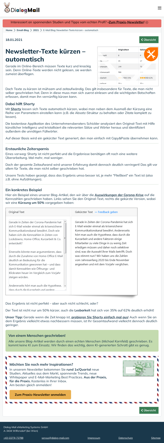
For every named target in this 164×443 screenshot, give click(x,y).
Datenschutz (126, 437)
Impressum (94, 437)
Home (9, 30)
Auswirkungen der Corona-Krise (119, 195)
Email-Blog (23, 30)
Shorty (16, 109)
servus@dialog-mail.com (55, 437)
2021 (36, 30)
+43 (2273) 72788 (13, 437)
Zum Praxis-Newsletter (126, 22)
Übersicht (150, 39)
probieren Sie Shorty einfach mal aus (99, 317)
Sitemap (155, 437)
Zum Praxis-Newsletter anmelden (40, 395)
